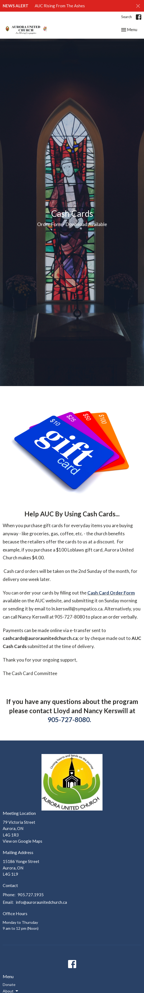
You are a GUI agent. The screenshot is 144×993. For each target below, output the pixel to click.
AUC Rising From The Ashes (60, 5)
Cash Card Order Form (111, 593)
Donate (9, 984)
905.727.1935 (31, 894)
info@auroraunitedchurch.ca (41, 902)
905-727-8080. (69, 719)
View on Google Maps (22, 841)
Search (126, 17)
